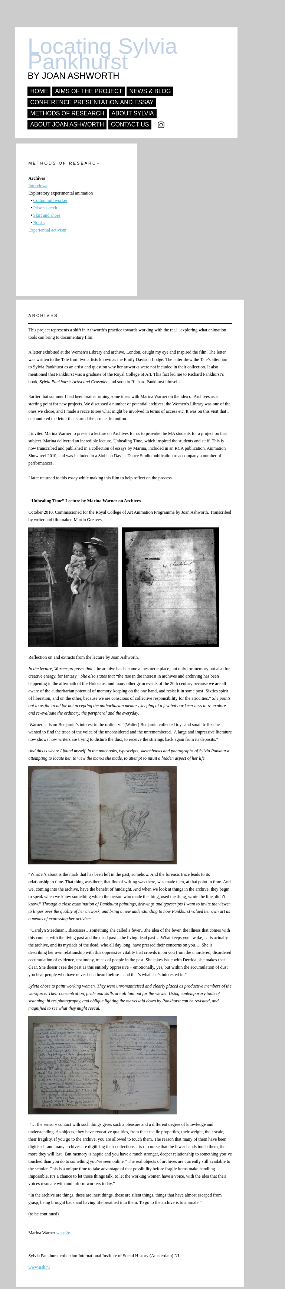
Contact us (130, 124)
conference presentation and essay (92, 102)
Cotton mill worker (50, 200)
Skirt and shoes (46, 215)
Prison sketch (45, 207)
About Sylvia (132, 113)
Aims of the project (88, 91)
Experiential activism (47, 230)
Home (39, 91)
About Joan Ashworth (67, 124)
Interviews (37, 185)
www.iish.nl (39, 1267)
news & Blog (150, 91)
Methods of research (67, 113)
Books (39, 222)
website (63, 1232)
